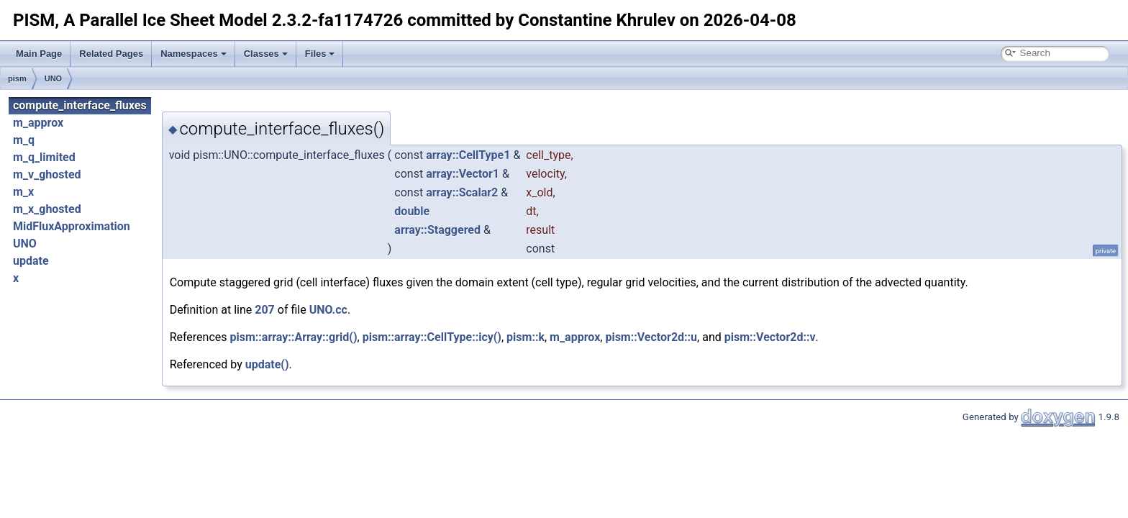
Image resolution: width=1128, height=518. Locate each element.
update (31, 261)
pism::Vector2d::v (770, 337)
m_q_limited (44, 157)
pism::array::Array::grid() (294, 337)
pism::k (525, 337)
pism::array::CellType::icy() (432, 337)
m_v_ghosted (47, 174)
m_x (23, 192)
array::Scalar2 (462, 192)
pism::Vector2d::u (651, 337)
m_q (24, 140)
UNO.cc (328, 310)
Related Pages (111, 53)
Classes (266, 53)
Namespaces (193, 53)
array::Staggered (437, 230)
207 (265, 310)
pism (17, 78)
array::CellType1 (468, 155)
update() (267, 364)
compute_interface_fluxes (80, 105)
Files (320, 53)
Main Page (39, 53)
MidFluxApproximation (71, 226)
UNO (53, 78)
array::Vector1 (462, 174)
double (411, 211)
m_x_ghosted (47, 209)
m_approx (38, 123)
